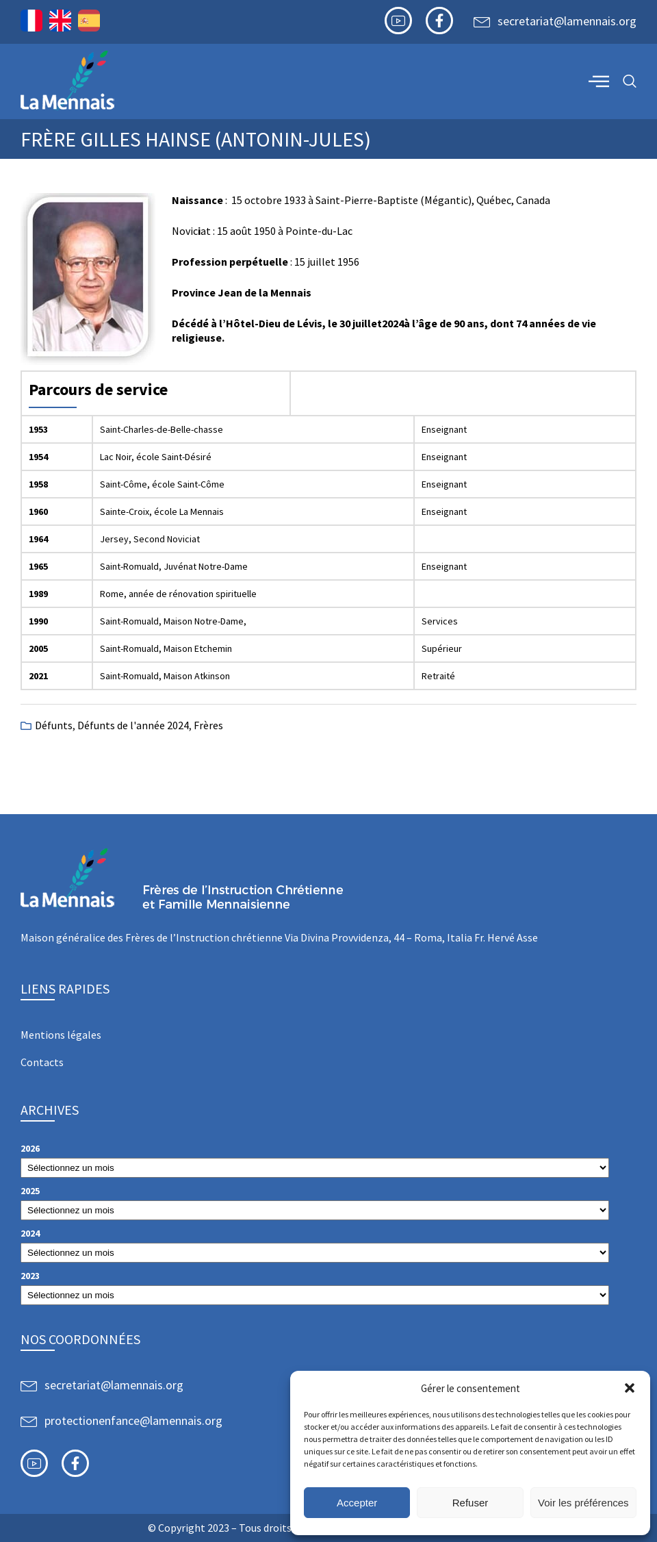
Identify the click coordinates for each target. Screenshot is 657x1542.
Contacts (42, 1062)
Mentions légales (61, 1034)
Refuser (470, 1502)
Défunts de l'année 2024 (133, 725)
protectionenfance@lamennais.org (133, 1420)
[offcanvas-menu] (599, 81)
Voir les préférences (583, 1502)
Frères (208, 725)
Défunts (54, 725)
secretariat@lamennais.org (567, 21)
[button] (629, 1388)
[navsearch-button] (629, 81)
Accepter (357, 1502)
